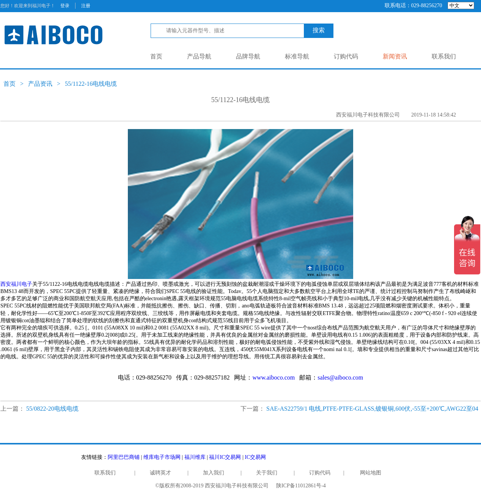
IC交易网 (255, 457)
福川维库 (195, 457)
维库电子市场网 (162, 457)
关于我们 (266, 473)
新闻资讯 (395, 56)
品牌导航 (248, 56)
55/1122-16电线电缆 (91, 83)
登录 (64, 5)
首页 (156, 56)
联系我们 (444, 56)
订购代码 (346, 56)
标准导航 (297, 56)
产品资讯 (40, 83)
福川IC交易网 (225, 457)
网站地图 (370, 473)
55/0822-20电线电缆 (52, 408)
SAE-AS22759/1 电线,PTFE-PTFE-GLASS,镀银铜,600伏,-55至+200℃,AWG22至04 (372, 408)
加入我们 (213, 473)
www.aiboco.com (273, 377)
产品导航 (199, 56)
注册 (85, 5)
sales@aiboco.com (340, 377)
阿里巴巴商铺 (124, 457)
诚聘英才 (160, 473)
